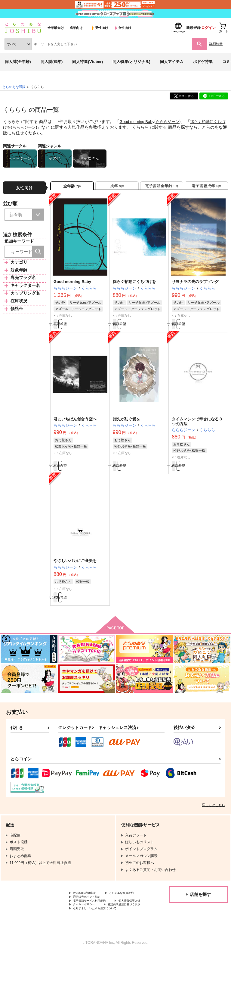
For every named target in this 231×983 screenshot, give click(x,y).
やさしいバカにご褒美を (75, 570)
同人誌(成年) (52, 61)
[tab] (117, 187)
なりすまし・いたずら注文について (102, 937)
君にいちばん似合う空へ (75, 426)
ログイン (208, 28)
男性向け (99, 28)
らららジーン (171, 121)
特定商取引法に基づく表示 (94, 932)
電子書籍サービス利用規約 (94, 922)
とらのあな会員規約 (89, 912)
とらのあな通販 (14, 87)
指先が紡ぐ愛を (126, 426)
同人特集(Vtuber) (87, 61)
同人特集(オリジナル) (131, 61)
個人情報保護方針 (87, 927)
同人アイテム (171, 61)
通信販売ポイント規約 (91, 917)
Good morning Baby (138, 121)
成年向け (76, 28)
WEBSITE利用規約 (88, 907)
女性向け (122, 28)
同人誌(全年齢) (18, 61)
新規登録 (193, 28)
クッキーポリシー (129, 927)
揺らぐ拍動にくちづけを (134, 285)
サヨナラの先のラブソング (195, 285)
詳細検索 (216, 44)
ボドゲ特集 (203, 61)
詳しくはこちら (213, 818)
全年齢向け (56, 28)
